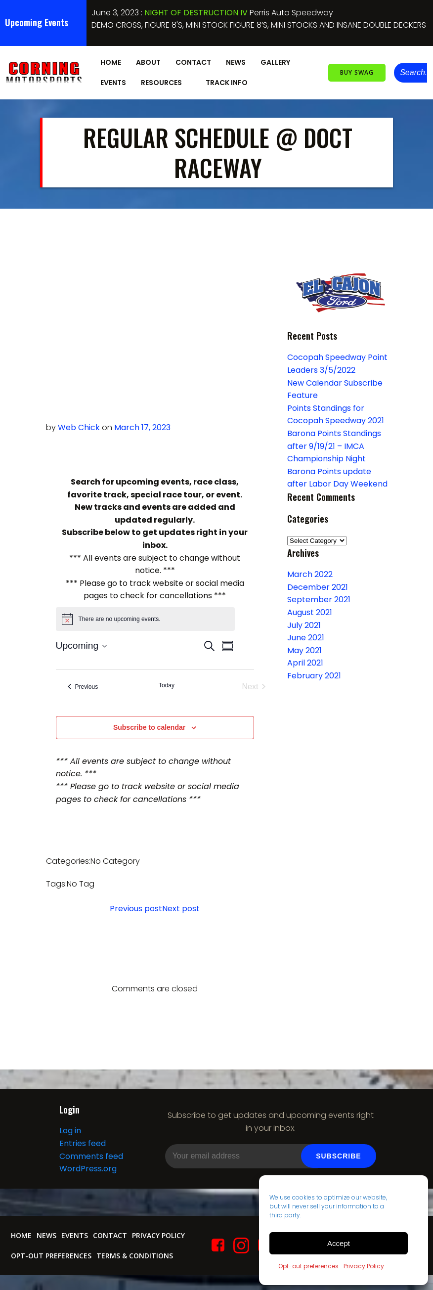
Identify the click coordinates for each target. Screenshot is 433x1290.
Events (112, 81)
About (146, 61)
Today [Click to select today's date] (166, 684)
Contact (192, 61)
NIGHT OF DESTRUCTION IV (196, 12)
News (234, 61)
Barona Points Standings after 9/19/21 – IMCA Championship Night (333, 445)
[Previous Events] (83, 686)
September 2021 (317, 599)
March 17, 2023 (142, 427)
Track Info (229, 81)
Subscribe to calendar (149, 727)
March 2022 (308, 573)
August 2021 (308, 611)
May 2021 (303, 649)
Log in (70, 1138)
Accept (338, 1243)
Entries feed (82, 1151)
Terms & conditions (133, 1262)
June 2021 (304, 637)
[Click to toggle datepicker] (81, 645)
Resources (164, 81)
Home (109, 61)
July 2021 (302, 624)
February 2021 (313, 674)
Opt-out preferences (308, 1266)
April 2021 (304, 662)
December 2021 (316, 586)
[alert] (145, 618)
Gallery (278, 61)
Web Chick (79, 427)
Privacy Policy (364, 1266)
